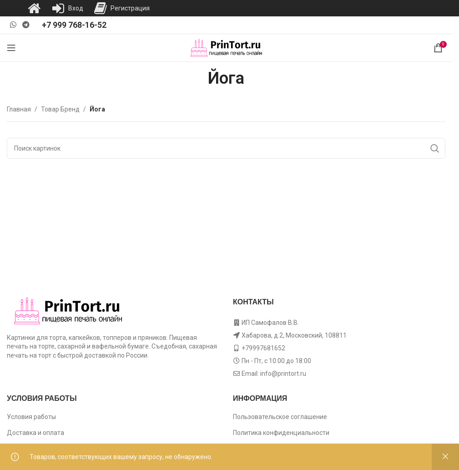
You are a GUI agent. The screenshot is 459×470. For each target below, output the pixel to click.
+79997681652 (263, 348)
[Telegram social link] (25, 25)
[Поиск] (226, 148)
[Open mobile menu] (11, 48)
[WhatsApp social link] (13, 25)
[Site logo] (226, 47)
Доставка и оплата (35, 432)
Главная (19, 109)
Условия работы (31, 416)
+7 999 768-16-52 (74, 25)
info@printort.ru (283, 373)
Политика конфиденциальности (281, 432)
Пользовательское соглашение (280, 416)
